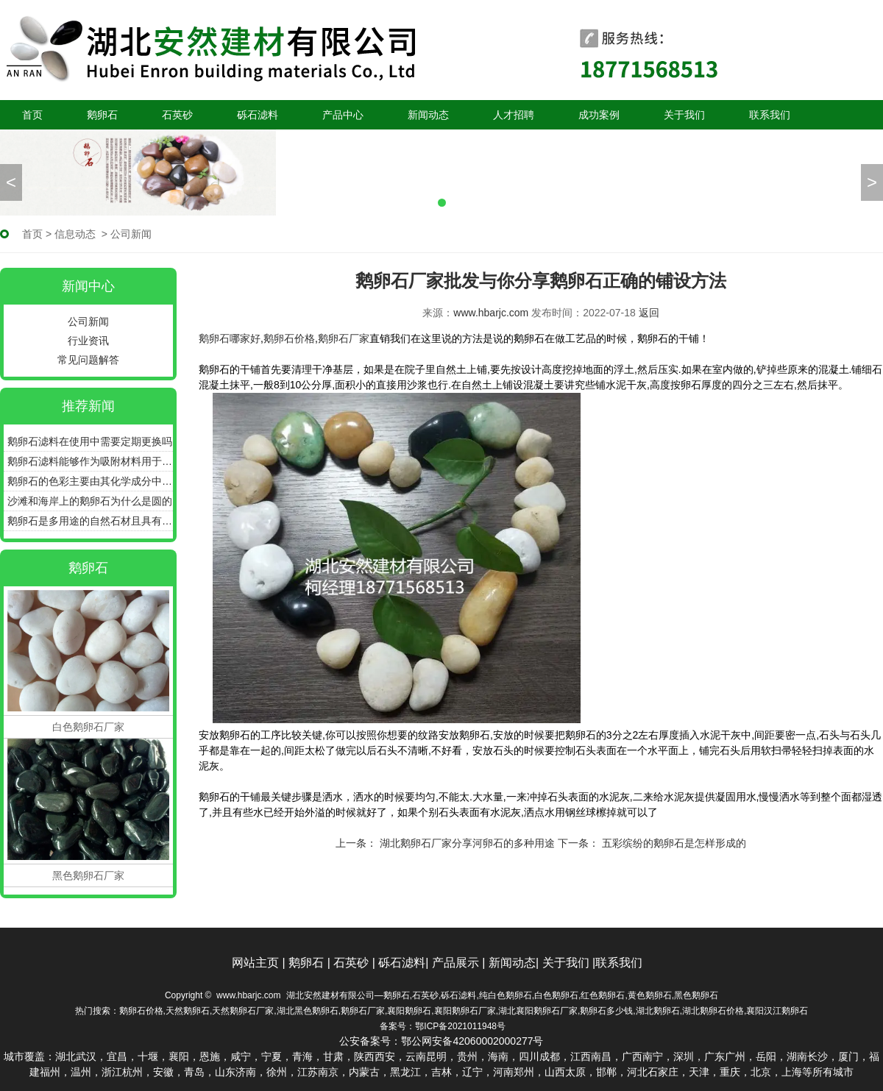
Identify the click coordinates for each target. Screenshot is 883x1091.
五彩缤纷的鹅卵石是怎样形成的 (672, 843)
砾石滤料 (257, 115)
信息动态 (75, 234)
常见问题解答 (88, 360)
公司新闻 (88, 321)
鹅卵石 (102, 115)
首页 (32, 115)
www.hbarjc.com (490, 313)
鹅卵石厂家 (343, 338)
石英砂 (177, 115)
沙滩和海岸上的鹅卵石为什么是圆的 (89, 501)
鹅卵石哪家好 (229, 338)
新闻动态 (428, 115)
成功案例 (599, 115)
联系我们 (769, 115)
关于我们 (684, 115)
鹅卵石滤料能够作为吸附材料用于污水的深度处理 (90, 461)
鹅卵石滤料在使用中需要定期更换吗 (89, 441)
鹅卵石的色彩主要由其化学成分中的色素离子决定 (90, 481)
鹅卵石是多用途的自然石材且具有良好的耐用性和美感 (90, 521)
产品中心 (343, 115)
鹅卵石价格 (289, 338)
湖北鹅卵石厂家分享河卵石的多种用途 (466, 843)
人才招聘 (513, 115)
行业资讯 (88, 341)
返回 (649, 313)
